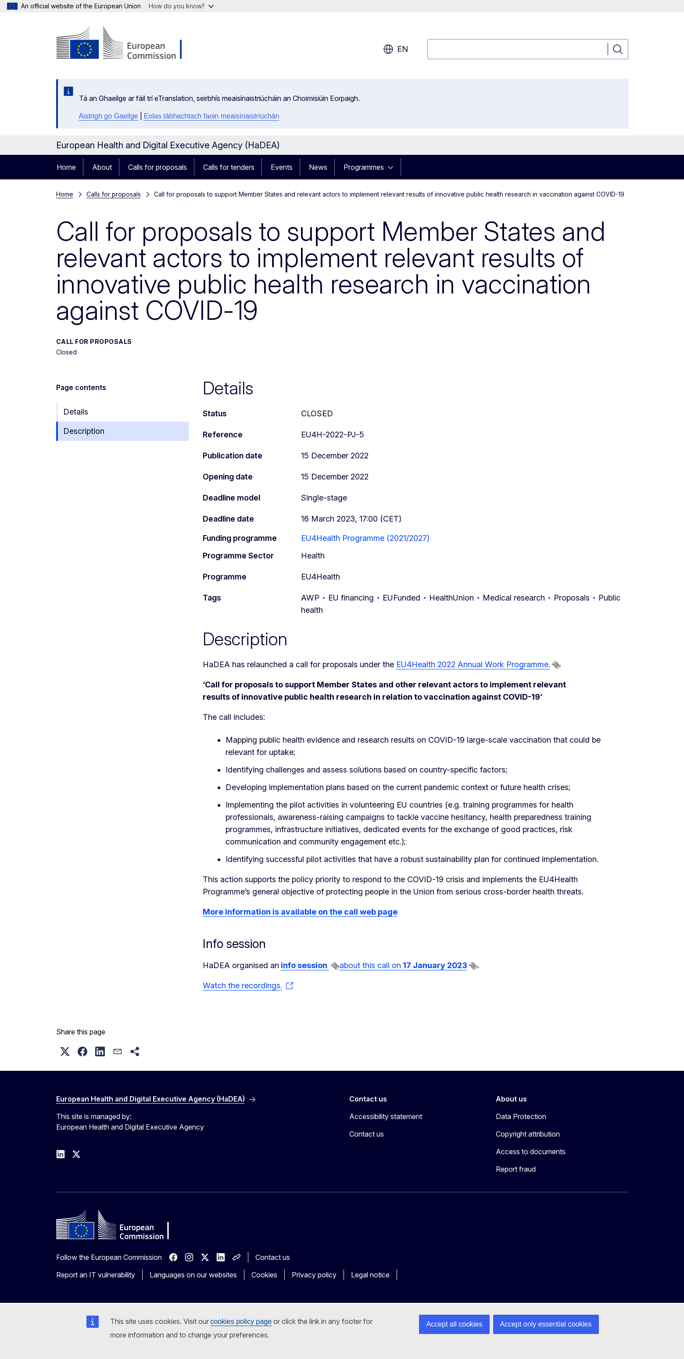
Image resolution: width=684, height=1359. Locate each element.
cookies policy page (241, 1321)
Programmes (364, 167)
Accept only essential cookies (546, 1324)
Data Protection (521, 1116)
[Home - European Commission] (127, 43)
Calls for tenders (228, 167)
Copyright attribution (528, 1134)
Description (83, 431)
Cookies (264, 1274)
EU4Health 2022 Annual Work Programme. (473, 664)
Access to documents (531, 1151)
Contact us (366, 1134)
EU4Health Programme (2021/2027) (365, 538)
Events (282, 167)
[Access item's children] (393, 167)
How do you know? (181, 6)
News (318, 167)
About (102, 167)
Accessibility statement (385, 1116)
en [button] (395, 49)
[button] (65, 1051)
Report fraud (516, 1169)
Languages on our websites (193, 1274)
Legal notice (370, 1274)
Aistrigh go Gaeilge (108, 116)
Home (66, 167)
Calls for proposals (157, 167)
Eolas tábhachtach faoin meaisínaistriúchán (211, 116)
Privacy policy (314, 1274)
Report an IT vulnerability (95, 1274)
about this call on (403, 965)
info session (305, 965)
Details (75, 411)
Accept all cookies (454, 1324)
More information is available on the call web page (300, 911)
